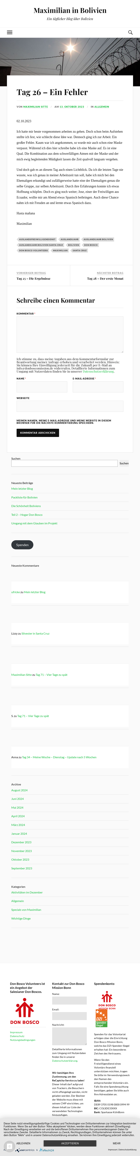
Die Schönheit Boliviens (26, 506)
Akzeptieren (70, 1143)
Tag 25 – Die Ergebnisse (33, 278)
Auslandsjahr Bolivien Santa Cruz (41, 245)
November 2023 (21, 851)
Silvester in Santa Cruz (35, 633)
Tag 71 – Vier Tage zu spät (51, 674)
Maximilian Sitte (35, 106)
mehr (116, 1143)
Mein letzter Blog (22, 488)
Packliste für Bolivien (24, 497)
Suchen (15, 458)
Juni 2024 (17, 798)
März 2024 (18, 824)
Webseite (23, 398)
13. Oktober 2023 (72, 106)
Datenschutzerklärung (98, 371)
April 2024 (18, 816)
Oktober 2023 (20, 859)
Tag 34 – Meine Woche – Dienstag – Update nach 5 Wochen (59, 757)
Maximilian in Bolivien (70, 10)
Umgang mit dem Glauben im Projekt (34, 523)
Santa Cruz (80, 250)
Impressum (16, 1032)
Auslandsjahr (70, 239)
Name (21, 378)
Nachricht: (58, 1025)
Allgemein (101, 106)
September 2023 (21, 868)
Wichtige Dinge (21, 918)
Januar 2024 (19, 833)
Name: (56, 994)
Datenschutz (17, 1036)
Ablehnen (23, 1143)
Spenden (22, 545)
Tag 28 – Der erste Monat (105, 278)
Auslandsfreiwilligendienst (37, 239)
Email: (55, 1009)
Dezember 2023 (21, 842)
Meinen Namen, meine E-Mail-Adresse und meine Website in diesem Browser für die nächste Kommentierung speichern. (64, 421)
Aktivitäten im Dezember (27, 892)
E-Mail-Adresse (84, 378)
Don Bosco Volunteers (33, 250)
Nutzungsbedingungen (22, 1039)
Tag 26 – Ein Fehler (52, 91)
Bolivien (73, 245)
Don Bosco (91, 245)
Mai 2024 (17, 807)
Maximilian (60, 250)
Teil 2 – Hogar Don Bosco (26, 514)
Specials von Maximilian (26, 909)
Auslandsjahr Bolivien (98, 239)
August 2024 (19, 790)
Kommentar (26, 314)
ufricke (15, 592)
